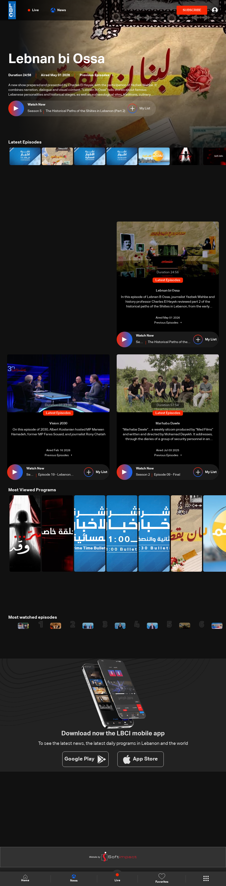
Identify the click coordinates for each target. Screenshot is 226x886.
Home (25, 878)
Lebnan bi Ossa (56, 59)
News (58, 10)
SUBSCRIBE (192, 10)
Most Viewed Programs (32, 490)
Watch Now (36, 104)
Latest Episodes (25, 142)
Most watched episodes (32, 617)
